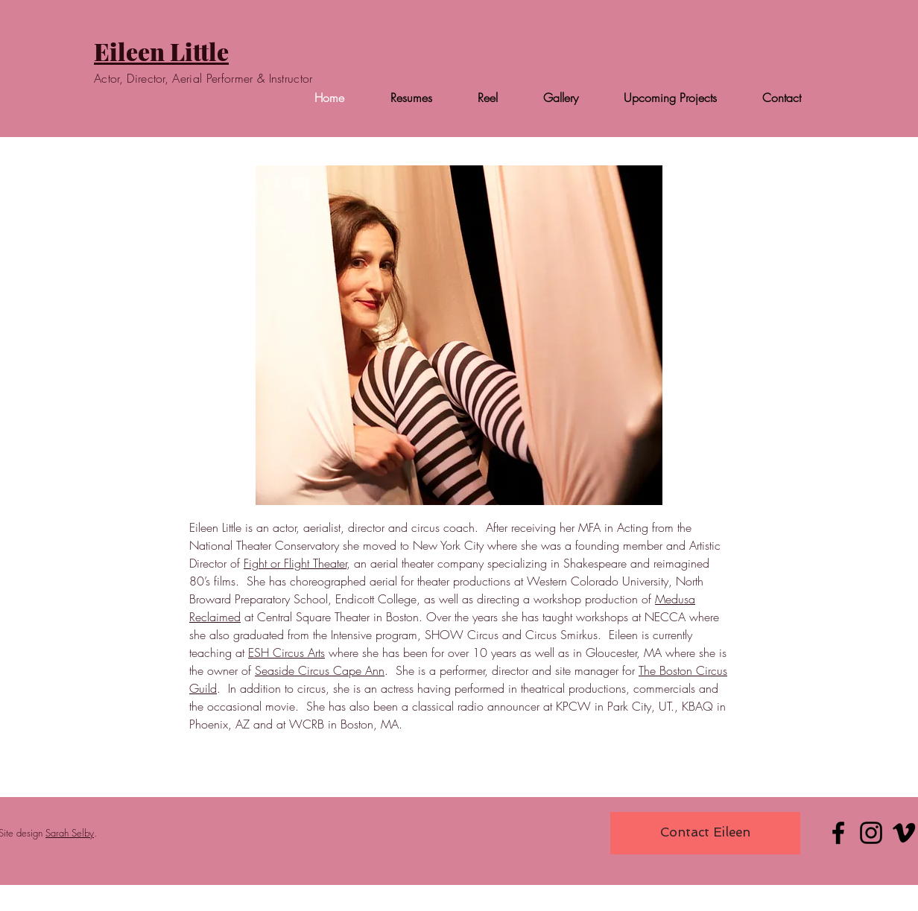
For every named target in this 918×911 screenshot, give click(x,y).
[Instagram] (871, 833)
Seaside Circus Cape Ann (319, 670)
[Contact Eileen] (705, 833)
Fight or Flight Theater (295, 563)
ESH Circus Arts (286, 652)
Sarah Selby (69, 832)
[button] (459, 335)
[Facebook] (838, 833)
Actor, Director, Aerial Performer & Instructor (203, 78)
